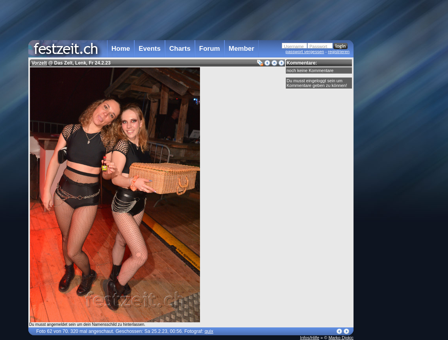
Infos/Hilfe (309, 337)
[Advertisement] (388, 159)
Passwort (318, 46)
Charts (180, 48)
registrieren (339, 51)
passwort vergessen (304, 51)
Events (150, 48)
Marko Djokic (341, 337)
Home (120, 48)
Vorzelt (39, 63)
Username (294, 46)
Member (241, 48)
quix (209, 331)
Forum (209, 48)
